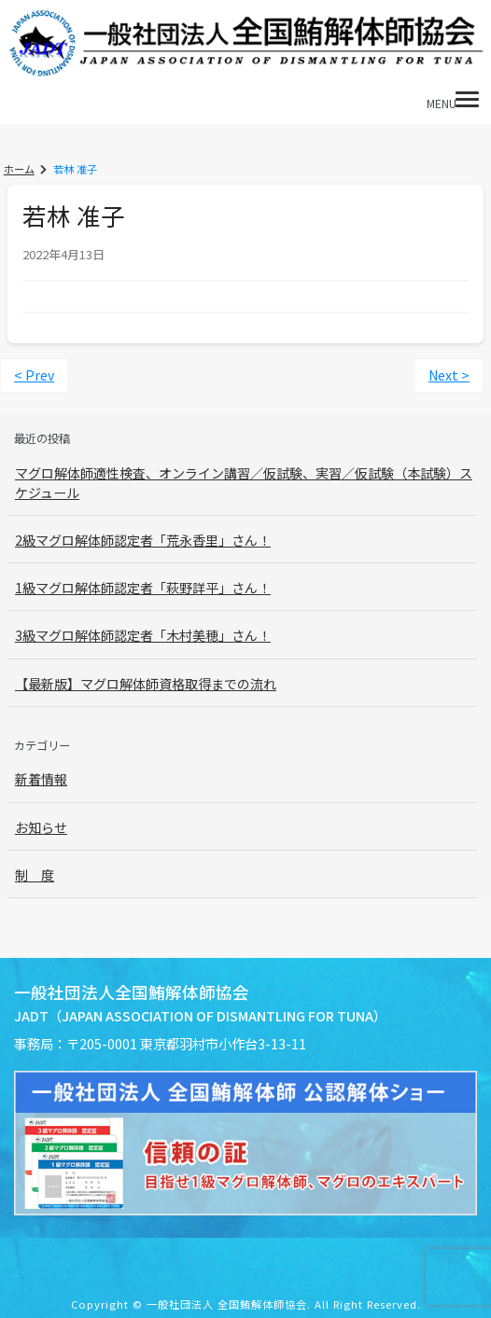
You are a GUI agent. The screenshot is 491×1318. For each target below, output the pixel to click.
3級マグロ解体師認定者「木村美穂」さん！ (143, 635)
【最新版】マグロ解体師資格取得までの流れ (145, 682)
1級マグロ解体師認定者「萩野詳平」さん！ (143, 587)
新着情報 (41, 778)
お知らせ (41, 825)
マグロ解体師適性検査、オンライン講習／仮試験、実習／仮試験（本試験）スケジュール (243, 482)
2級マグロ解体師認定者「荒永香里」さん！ (143, 540)
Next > (450, 375)
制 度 (34, 873)
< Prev (33, 375)
